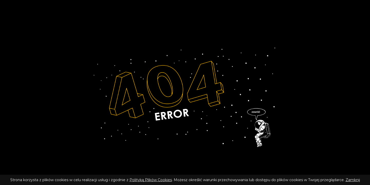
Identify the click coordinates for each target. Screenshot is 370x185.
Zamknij (353, 180)
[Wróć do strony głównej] (185, 96)
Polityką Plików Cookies (151, 180)
